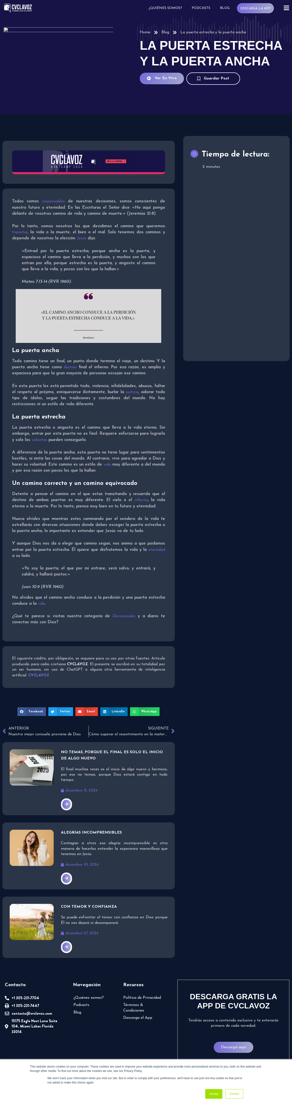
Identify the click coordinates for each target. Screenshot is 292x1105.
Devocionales (124, 616)
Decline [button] (234, 1094)
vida (107, 465)
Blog (225, 8)
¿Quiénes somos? (165, 8)
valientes (39, 440)
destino (70, 367)
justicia (132, 392)
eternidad (156, 550)
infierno (141, 500)
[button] (31, 711)
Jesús (81, 238)
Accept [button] (213, 1094)
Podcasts (201, 8)
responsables (53, 201)
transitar (20, 232)
